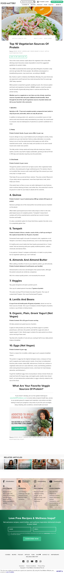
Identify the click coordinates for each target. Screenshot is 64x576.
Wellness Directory (32, 556)
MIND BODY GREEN (20, 51)
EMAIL (36, 529)
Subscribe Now (32, 539)
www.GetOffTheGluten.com (18, 398)
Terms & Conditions (31, 566)
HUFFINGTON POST (16, 53)
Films (45, 4)
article (15, 38)
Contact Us (45, 554)
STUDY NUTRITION (57, 1)
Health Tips (22, 38)
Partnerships (55, 554)
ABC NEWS (30, 51)
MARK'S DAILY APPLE (42, 51)
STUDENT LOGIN (43, 2)
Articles (27, 554)
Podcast (39, 4)
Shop (51, 4)
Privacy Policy (41, 566)
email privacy (47, 533)
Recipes (33, 4)
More (57, 4)
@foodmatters (10, 481)
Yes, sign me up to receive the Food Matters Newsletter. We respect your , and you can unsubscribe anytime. (33, 534)
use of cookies (10, 572)
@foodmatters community (26, 481)
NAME (11, 529)
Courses (25, 4)
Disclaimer (21, 566)
